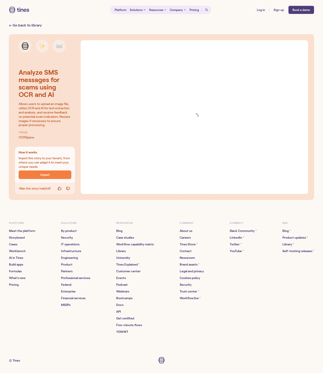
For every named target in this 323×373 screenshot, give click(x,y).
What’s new (17, 278)
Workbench (17, 251)
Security (67, 237)
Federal (66, 284)
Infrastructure (71, 251)
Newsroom (187, 258)
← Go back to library (25, 25)
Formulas (15, 271)
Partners (66, 271)
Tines (16, 360)
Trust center (189, 291)
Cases (13, 244)
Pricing (14, 284)
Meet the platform (22, 231)
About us (186, 231)
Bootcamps (124, 298)
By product (69, 231)
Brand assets (189, 264)
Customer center (128, 271)
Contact (186, 251)
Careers (185, 237)
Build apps (16, 264)
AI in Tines (16, 258)
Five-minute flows (129, 325)
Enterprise (68, 291)
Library (121, 251)
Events (121, 278)
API (118, 311)
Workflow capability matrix (135, 244)
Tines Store (188, 244)
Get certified (125, 318)
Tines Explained (128, 264)
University (123, 258)
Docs (119, 305)
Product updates (295, 237)
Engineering (69, 258)
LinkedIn (237, 237)
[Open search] (206, 10)
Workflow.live (190, 298)
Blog (119, 231)
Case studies (125, 237)
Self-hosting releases (298, 251)
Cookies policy (190, 278)
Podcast (122, 284)
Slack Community (243, 231)
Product (66, 264)
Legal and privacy (192, 271)
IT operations (70, 244)
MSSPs (65, 305)
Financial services (73, 298)
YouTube (237, 251)
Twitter (235, 244)
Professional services (75, 278)
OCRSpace (26, 137)
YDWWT (122, 332)
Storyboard (17, 237)
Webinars (122, 291)
